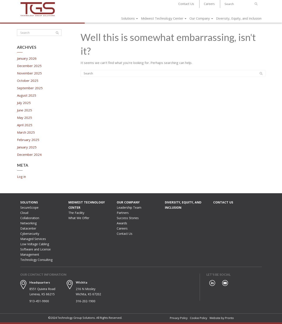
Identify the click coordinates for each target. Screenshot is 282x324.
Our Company (201, 18)
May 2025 (24, 117)
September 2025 (30, 88)
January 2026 (27, 58)
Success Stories (128, 218)
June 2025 (24, 110)
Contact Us (186, 4)
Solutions (129, 18)
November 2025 (29, 73)
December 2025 (29, 66)
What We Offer (78, 218)
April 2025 (24, 125)
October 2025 (27, 80)
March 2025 (26, 132)
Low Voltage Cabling (34, 244)
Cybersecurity (29, 234)
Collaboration (29, 218)
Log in (21, 176)
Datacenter (28, 228)
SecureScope (29, 207)
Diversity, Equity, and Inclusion (239, 18)
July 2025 (24, 103)
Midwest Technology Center (163, 18)
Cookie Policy (198, 318)
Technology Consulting (36, 260)
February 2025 (28, 140)
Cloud (24, 213)
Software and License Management (35, 252)
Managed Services (33, 239)
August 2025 (26, 95)
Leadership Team (129, 207)
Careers (209, 4)
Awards (122, 223)
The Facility (76, 213)
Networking (28, 223)
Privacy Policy (179, 318)
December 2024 (29, 154)
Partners (123, 213)
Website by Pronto (221, 318)
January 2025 (27, 147)
